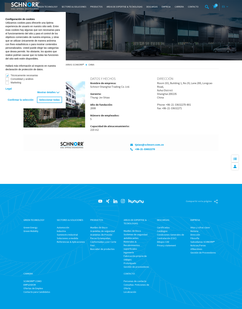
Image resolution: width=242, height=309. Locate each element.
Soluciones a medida (67, 238)
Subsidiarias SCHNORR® (71, 64)
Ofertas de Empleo (33, 288)
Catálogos (162, 231)
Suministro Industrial (67, 234)
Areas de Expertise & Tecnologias (124, 6)
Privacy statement (166, 245)
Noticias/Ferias (198, 245)
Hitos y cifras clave (200, 227)
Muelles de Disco (99, 227)
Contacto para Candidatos (36, 291)
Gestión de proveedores (136, 266)
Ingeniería (129, 252)
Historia (194, 231)
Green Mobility (30, 231)
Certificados (163, 227)
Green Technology (47, 6)
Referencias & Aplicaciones (71, 241)
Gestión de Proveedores (203, 252)
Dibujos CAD (163, 241)
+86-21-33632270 (145, 149)
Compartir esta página (199, 201)
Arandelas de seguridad (102, 231)
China (91, 64)
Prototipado (130, 263)
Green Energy (30, 227)
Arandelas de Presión (101, 234)
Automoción (63, 227)
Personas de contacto (135, 281)
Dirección (195, 234)
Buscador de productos (102, 249)
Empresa (166, 6)
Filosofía (194, 238)
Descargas (152, 6)
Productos (96, 6)
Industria (61, 231)
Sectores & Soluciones (74, 6)
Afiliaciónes (196, 249)
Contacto (193, 6)
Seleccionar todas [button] (49, 99)
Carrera (179, 6)
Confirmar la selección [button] (20, 99)
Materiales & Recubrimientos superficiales (132, 245)
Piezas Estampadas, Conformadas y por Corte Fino (103, 242)
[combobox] (225, 7)
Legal (8, 88)
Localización (130, 291)
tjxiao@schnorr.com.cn (149, 144)
